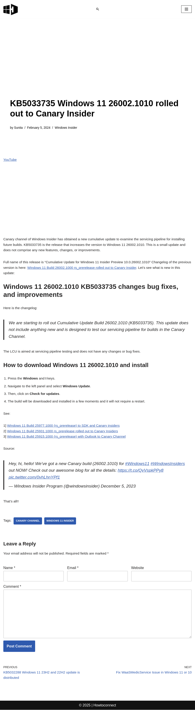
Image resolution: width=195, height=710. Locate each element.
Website (137, 565)
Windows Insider (68, 128)
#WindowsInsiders (27, 466)
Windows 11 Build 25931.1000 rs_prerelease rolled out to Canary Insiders (65, 425)
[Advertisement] (97, 65)
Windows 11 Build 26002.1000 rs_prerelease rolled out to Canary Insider (100, 258)
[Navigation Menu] (186, 9)
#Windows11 (143, 459)
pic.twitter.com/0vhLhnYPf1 (85, 473)
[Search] (97, 9)
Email (72, 565)
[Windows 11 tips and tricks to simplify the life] (10, 9)
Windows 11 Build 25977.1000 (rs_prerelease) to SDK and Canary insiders (66, 420)
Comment (12, 584)
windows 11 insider (62, 517)
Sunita (18, 128)
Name (9, 565)
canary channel (28, 517)
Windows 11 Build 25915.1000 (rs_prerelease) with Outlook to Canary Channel (69, 431)
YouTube (10, 160)
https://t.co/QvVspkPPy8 (33, 473)
